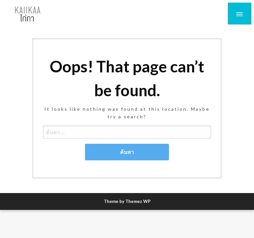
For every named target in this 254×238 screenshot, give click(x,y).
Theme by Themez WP (127, 201)
